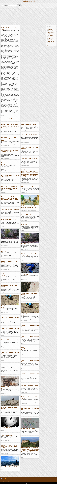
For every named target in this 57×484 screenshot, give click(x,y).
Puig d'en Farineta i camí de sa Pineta (28, 224)
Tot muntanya (50, 29)
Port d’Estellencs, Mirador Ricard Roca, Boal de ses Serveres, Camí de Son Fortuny (29, 206)
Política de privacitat (6, 481)
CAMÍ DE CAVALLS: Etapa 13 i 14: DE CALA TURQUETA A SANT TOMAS (9, 150)
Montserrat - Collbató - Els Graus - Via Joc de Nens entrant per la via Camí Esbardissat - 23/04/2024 (10, 126)
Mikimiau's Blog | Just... (51, 32)
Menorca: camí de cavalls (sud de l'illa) (28, 124)
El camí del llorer (24, 274)
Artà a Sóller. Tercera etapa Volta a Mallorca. (30, 385)
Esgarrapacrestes (50, 38)
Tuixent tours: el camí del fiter (7, 435)
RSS (6, 478)
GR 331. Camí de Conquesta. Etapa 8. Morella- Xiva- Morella (8, 220)
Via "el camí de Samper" (26, 215)
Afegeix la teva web (49, 45)
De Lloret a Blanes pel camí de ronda (28, 187)
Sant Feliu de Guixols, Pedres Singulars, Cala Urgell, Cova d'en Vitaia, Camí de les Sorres (10, 187)
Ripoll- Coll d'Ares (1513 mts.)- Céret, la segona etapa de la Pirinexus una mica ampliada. (9, 446)
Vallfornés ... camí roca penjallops (28, 428)
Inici (2, 478)
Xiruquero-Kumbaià (51, 39)
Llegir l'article (10, 118)
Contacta (12, 478)
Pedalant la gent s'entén (51, 42)
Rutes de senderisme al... (51, 36)
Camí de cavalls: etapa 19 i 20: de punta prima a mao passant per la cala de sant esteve (9, 139)
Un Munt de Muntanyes (51, 33)
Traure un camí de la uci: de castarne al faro (10, 209)
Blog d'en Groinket (51, 30)
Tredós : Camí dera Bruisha (6, 427)
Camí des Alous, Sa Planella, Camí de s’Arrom (10, 467)
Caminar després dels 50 (51, 41)
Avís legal (4, 480)
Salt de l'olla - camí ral (5, 240)
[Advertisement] (28, 17)
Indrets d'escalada (50, 35)
